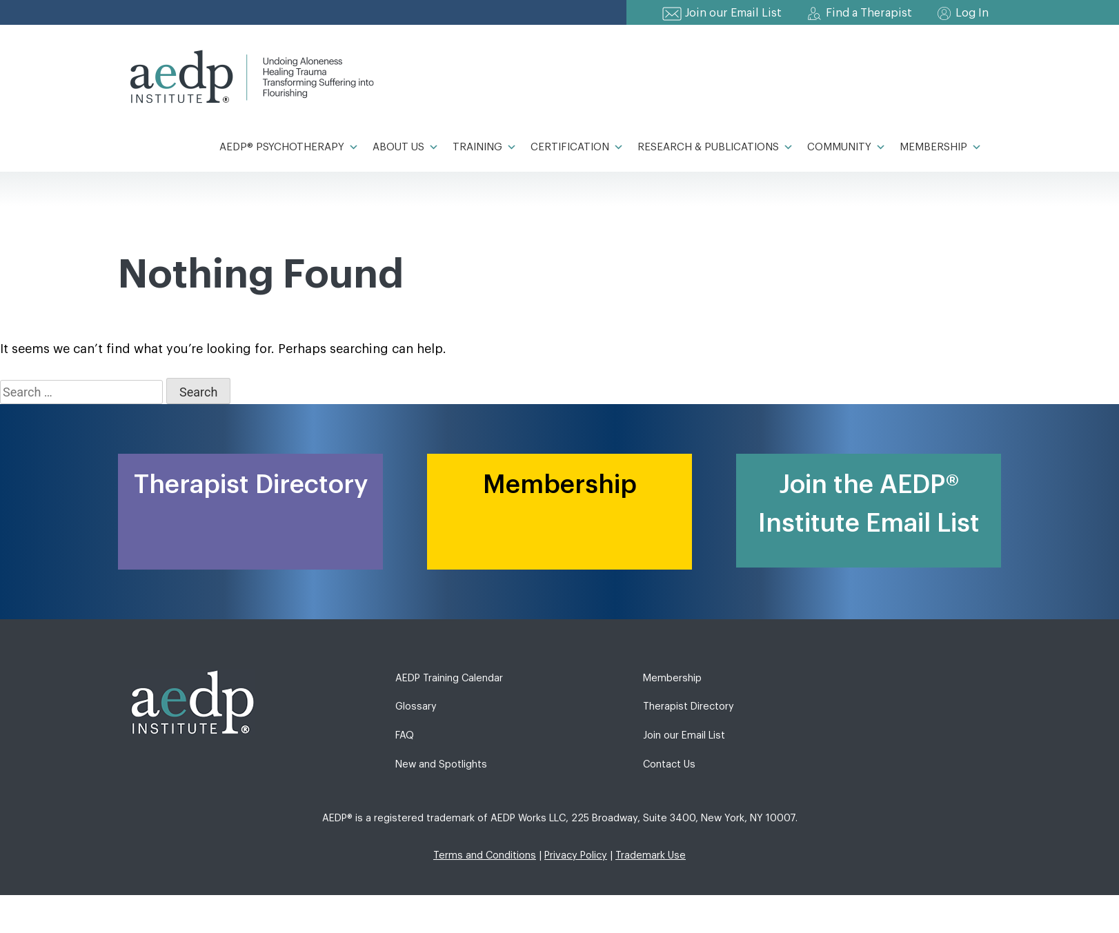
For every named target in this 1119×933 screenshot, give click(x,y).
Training (485, 147)
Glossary (416, 706)
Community (846, 147)
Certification (577, 147)
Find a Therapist (869, 13)
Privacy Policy (575, 855)
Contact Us (669, 764)
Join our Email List (733, 13)
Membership (941, 147)
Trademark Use (650, 855)
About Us (406, 147)
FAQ (404, 735)
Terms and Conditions (484, 855)
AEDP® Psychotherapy (289, 147)
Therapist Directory (688, 706)
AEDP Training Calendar (449, 678)
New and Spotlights (441, 764)
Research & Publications (715, 147)
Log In (972, 13)
